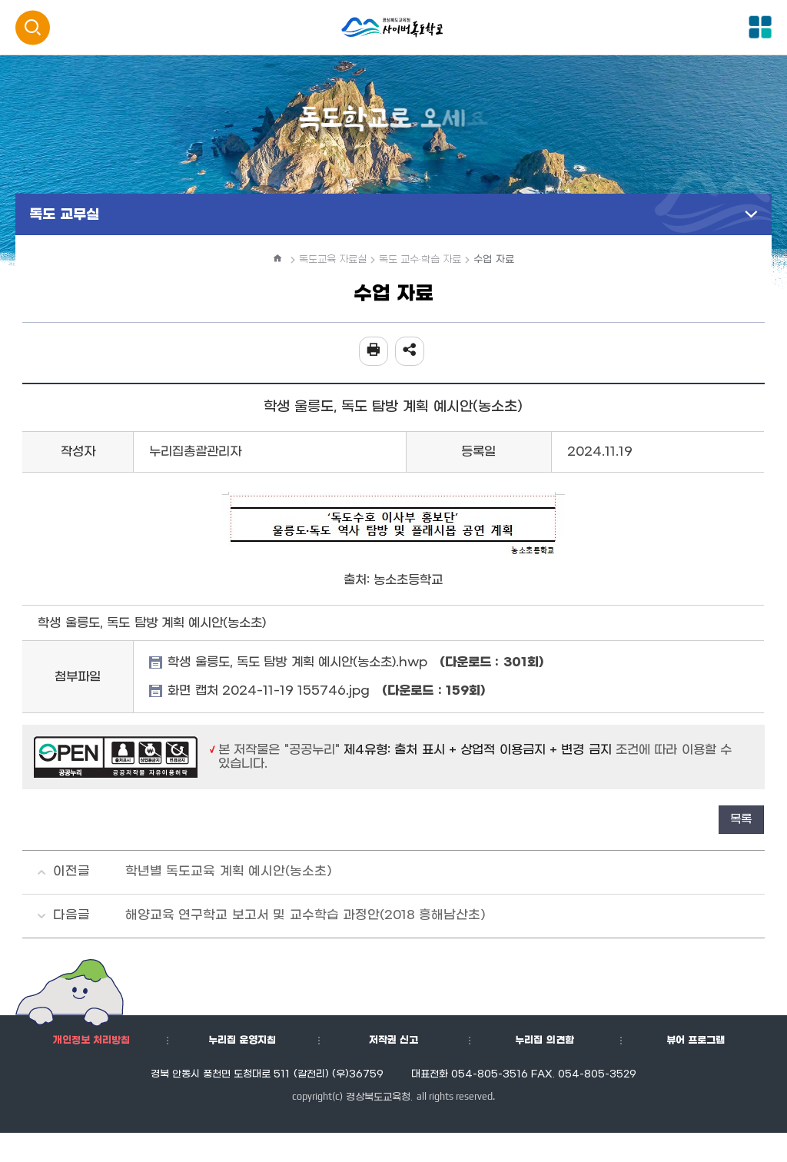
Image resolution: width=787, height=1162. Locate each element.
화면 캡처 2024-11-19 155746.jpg (326, 691)
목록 (741, 819)
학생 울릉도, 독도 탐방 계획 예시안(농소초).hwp (355, 662)
